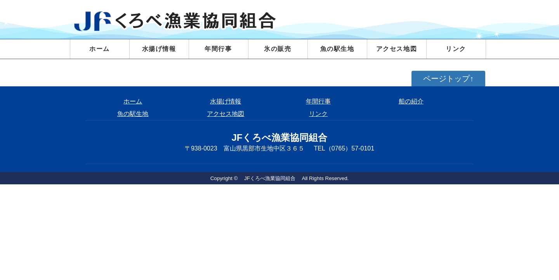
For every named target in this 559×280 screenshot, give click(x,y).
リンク (456, 49)
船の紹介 (411, 101)
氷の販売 (277, 49)
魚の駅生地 (337, 49)
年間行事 (218, 49)
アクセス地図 (396, 49)
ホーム (99, 49)
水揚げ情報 (225, 101)
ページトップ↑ (448, 78)
